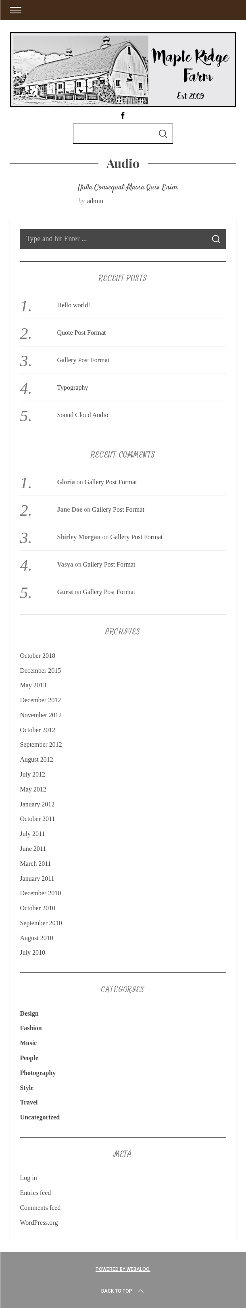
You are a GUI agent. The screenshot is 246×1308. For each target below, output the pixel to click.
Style (26, 1087)
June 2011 (33, 848)
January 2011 (37, 878)
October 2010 (37, 908)
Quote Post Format (81, 332)
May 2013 (33, 685)
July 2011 (32, 833)
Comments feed (40, 1207)
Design (29, 1013)
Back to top (123, 1291)
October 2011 (37, 818)
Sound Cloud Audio (82, 415)
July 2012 (32, 774)
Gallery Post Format (83, 360)
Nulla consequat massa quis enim (128, 187)
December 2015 (40, 670)
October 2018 (37, 655)
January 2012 (37, 804)
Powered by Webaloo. (123, 1269)
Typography (72, 387)
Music (28, 1042)
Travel (29, 1102)
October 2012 (37, 729)
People (29, 1057)
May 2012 (33, 789)
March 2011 (35, 863)
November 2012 (41, 715)
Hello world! (73, 305)
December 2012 (40, 700)
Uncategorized (40, 1117)
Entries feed (35, 1192)
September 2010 (41, 923)
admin (95, 200)
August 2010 (36, 937)
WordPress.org (39, 1222)
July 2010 (32, 952)
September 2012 (41, 744)
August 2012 (36, 759)
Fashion (31, 1028)
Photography (38, 1072)
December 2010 (40, 893)
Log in (28, 1177)
